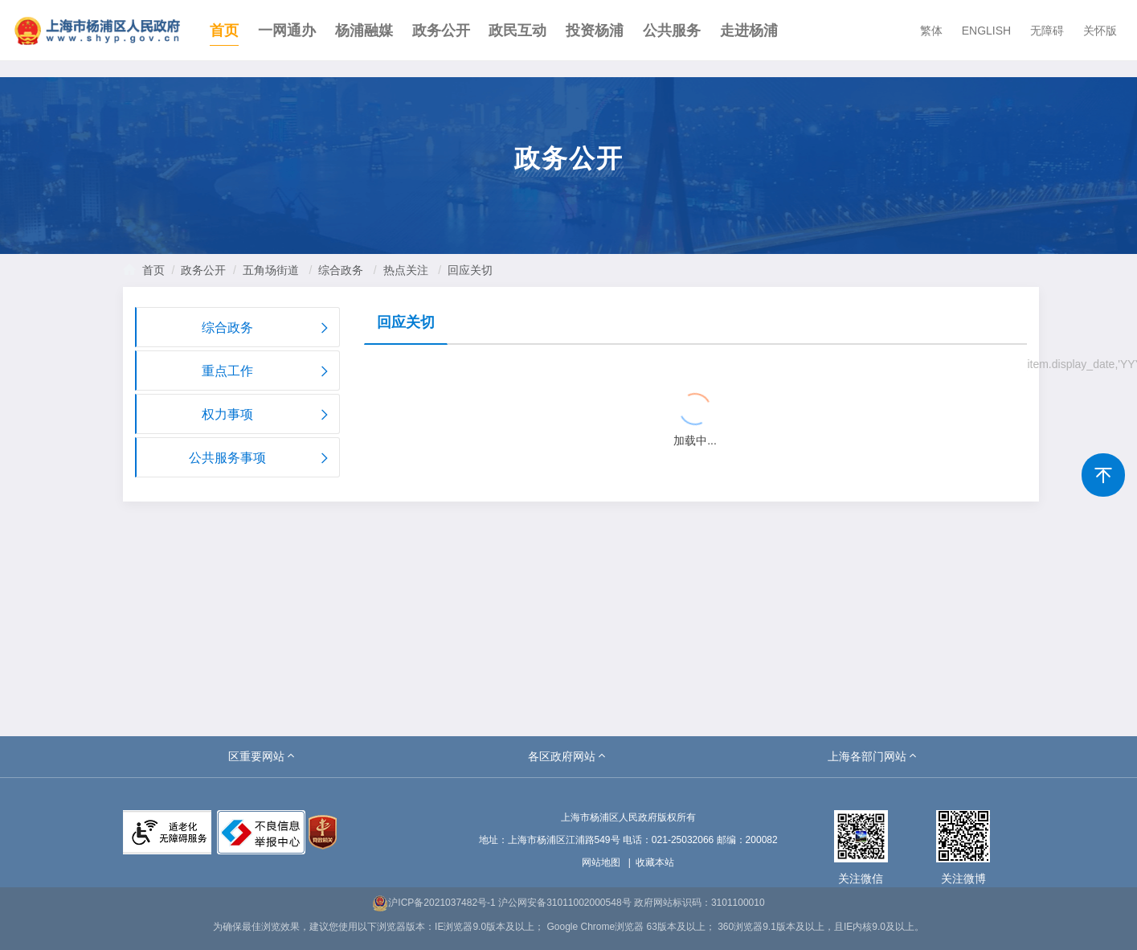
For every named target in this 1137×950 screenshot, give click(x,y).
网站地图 (601, 862)
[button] (262, 756)
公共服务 (672, 31)
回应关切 (470, 270)
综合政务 (340, 270)
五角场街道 (271, 270)
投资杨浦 (595, 31)
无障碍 (1047, 30)
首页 (224, 31)
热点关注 (405, 270)
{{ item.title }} (422, 366)
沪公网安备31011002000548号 (564, 902)
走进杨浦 (749, 31)
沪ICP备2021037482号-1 (433, 902)
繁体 (931, 30)
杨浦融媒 (364, 31)
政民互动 (517, 31)
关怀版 (1100, 30)
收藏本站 (655, 862)
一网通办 (287, 31)
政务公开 (441, 31)
